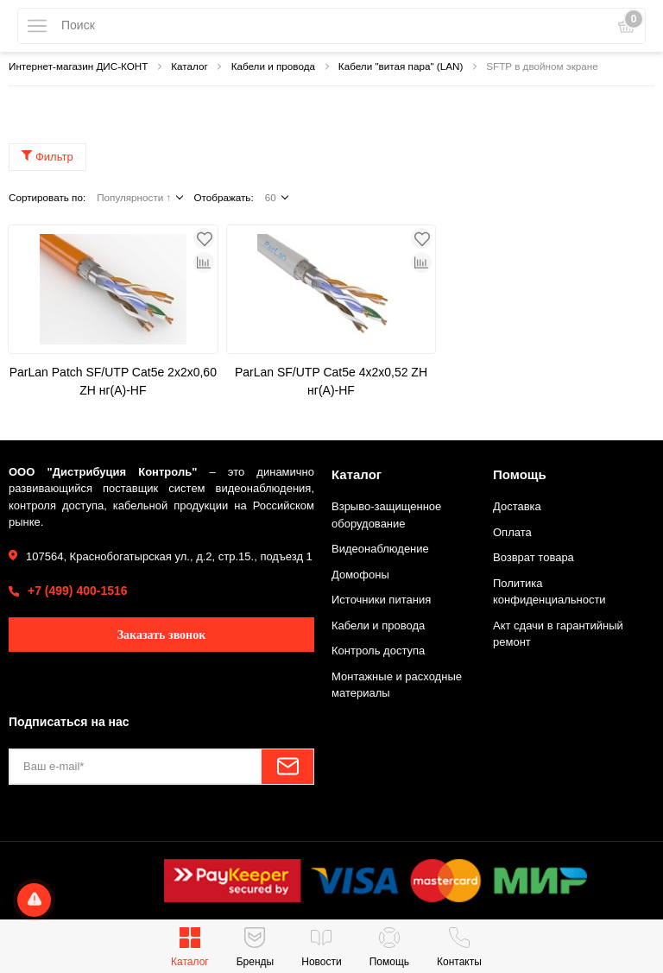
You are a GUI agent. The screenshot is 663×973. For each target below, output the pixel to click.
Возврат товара (533, 557)
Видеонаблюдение (380, 548)
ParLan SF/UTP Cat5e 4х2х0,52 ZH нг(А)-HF (331, 381)
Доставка (517, 506)
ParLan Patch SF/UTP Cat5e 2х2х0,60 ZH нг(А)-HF (113, 381)
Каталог (357, 474)
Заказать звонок (161, 635)
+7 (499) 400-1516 (78, 590)
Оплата (512, 532)
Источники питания (381, 599)
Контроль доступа (378, 650)
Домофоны (360, 574)
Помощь (519, 474)
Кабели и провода (378, 625)
